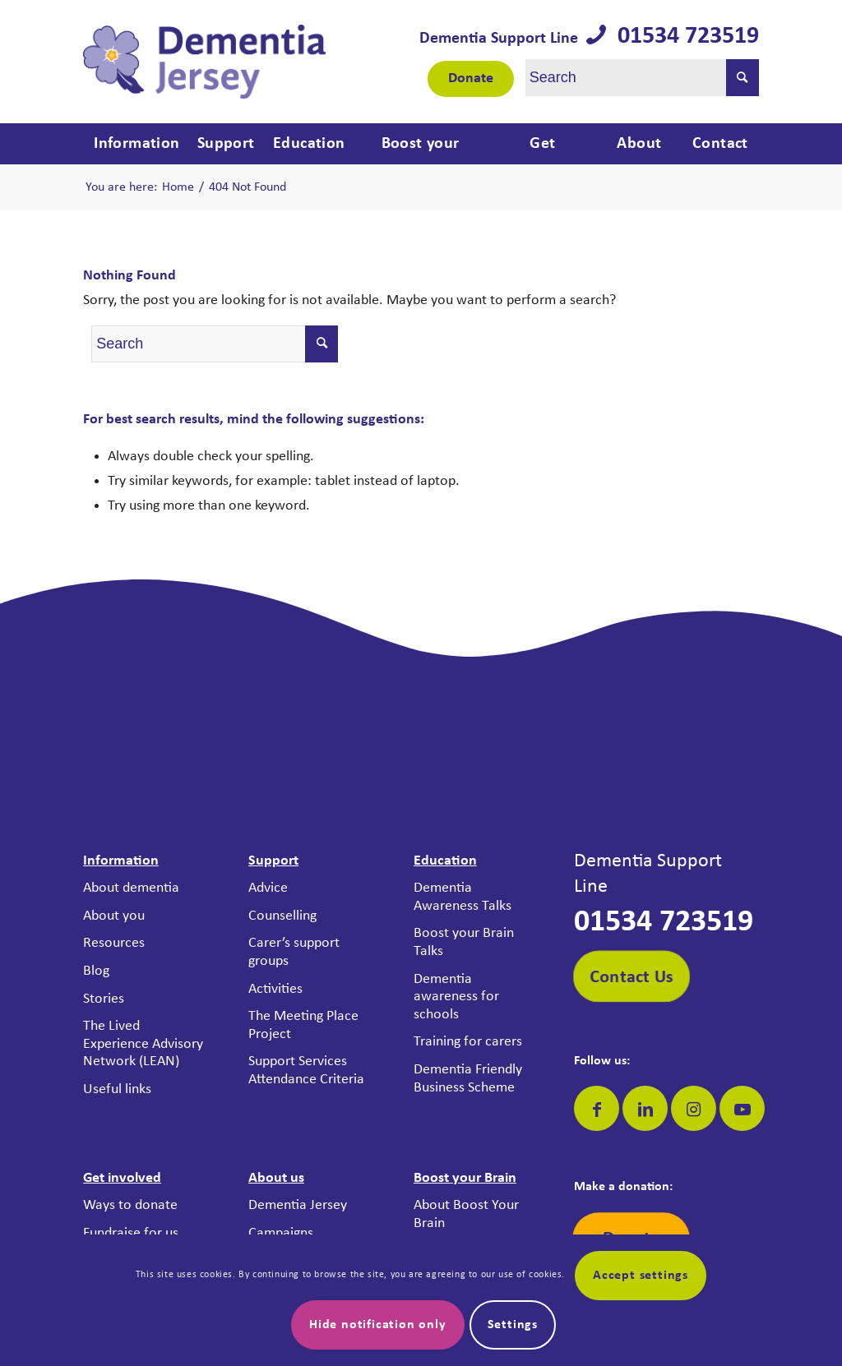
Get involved (122, 1178)
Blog (96, 971)
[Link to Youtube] (742, 1108)
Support (273, 861)
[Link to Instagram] (693, 1108)
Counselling (282, 916)
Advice (268, 888)
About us (276, 1178)
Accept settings (640, 1275)
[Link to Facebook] (596, 1108)
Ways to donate (130, 1205)
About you (114, 916)
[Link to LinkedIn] (645, 1108)
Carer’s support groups (294, 952)
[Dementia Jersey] (204, 61)
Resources (114, 943)
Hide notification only (377, 1324)
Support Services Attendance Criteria (306, 1070)
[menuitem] (135, 143)
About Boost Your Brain (466, 1214)
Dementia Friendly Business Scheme (468, 1079)
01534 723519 (682, 36)
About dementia (131, 888)
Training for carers (468, 1042)
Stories (103, 999)
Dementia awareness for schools (456, 996)
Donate (470, 78)
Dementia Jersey (297, 1205)
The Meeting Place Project (303, 1025)
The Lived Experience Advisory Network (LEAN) (143, 1043)
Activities (275, 989)
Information (121, 861)
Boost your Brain (465, 1178)
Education (445, 861)
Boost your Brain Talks (464, 942)
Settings (513, 1324)
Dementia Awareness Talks (462, 897)
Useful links (117, 1089)
